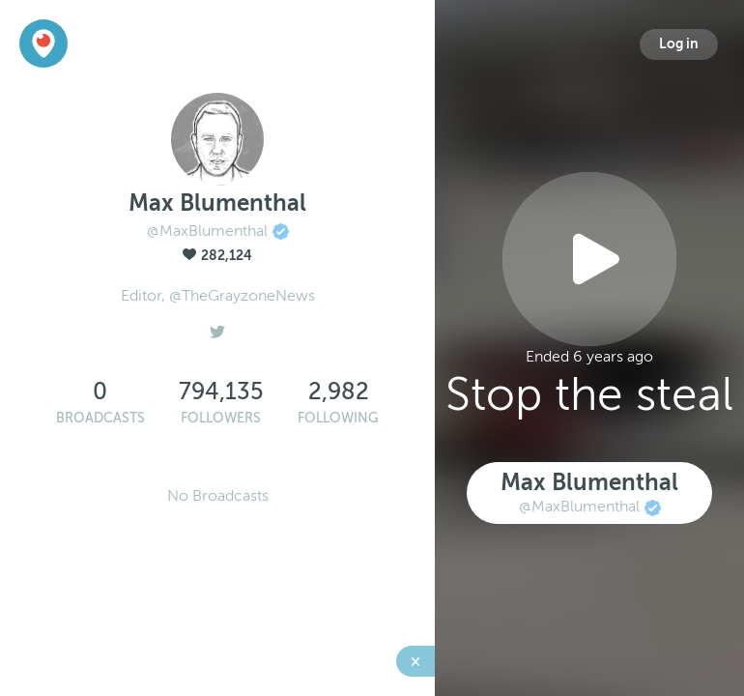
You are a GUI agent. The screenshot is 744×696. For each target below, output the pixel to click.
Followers (221, 418)
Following (338, 418)
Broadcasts (100, 418)
